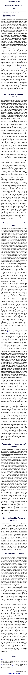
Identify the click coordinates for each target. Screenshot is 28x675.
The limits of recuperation (14, 554)
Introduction (12, 665)
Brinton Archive (12, 673)
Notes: (14, 656)
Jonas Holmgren (10, 16)
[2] (8, 331)
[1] (20, 67)
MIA (19, 673)
